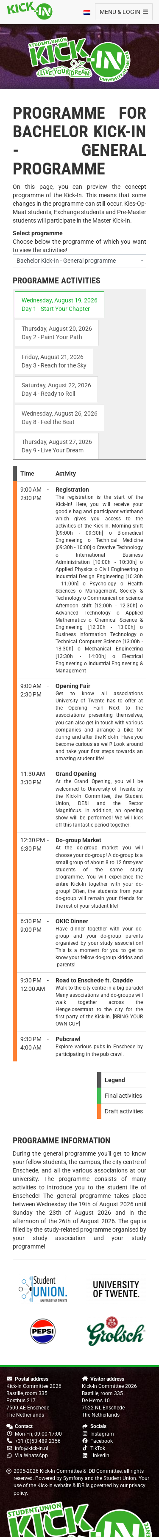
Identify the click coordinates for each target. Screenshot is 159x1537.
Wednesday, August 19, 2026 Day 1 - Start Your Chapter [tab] (60, 304)
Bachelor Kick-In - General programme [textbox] (66, 260)
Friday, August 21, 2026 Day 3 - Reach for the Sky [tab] (54, 361)
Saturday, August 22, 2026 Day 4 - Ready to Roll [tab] (56, 389)
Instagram (102, 1434)
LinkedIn (99, 1455)
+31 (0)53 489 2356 (38, 1441)
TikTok (97, 1448)
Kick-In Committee (61, 1471)
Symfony (73, 1478)
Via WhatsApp (31, 1455)
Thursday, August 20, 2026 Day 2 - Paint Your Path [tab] (57, 332)
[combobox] (79, 260)
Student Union (119, 1478)
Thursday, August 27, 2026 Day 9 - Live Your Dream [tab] (57, 446)
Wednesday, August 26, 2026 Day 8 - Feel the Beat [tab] (60, 417)
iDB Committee (104, 1471)
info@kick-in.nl (31, 1448)
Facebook (101, 1441)
